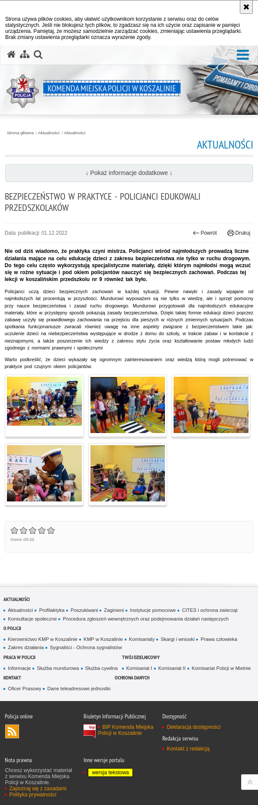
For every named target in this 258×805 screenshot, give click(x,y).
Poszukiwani (84, 610)
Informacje (19, 668)
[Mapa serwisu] (24, 54)
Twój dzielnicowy (141, 657)
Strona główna (20, 133)
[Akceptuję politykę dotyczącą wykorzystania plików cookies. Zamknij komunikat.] (246, 7)
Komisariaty (142, 639)
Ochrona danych (132, 677)
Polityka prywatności (32, 795)
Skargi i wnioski (177, 639)
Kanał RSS (12, 731)
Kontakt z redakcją (188, 749)
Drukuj (238, 233)
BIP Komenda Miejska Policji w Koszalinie (125, 730)
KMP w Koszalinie (103, 639)
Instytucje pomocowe (153, 610)
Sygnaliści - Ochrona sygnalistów (86, 647)
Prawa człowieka (218, 639)
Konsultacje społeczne (32, 618)
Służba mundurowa (58, 668)
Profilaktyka (51, 610)
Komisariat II (172, 668)
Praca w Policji (19, 657)
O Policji (12, 628)
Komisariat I (139, 668)
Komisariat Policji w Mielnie (221, 668)
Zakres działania (26, 647)
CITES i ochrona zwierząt (209, 610)
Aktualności (49, 133)
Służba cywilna (101, 668)
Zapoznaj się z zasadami (37, 789)
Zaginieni (114, 610)
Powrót (205, 233)
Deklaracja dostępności (193, 727)
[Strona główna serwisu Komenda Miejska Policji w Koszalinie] (11, 54)
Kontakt (12, 677)
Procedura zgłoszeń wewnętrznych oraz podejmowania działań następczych (146, 618)
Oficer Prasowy (24, 688)
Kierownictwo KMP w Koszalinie (42, 639)
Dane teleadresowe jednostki (78, 688)
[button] (243, 55)
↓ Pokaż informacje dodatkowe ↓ (128, 172)
